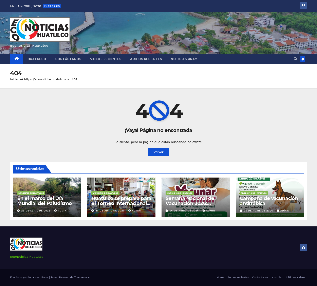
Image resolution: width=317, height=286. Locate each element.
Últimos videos (295, 277)
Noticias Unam (184, 59)
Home (220, 277)
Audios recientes (146, 59)
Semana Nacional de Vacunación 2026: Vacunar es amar (190, 203)
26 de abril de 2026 (36, 210)
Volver (158, 152)
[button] (295, 59)
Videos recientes (105, 59)
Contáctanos (68, 59)
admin (60, 210)
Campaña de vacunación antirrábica (269, 200)
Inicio (14, 79)
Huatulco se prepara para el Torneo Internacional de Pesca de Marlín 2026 (121, 203)
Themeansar (82, 277)
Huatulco (37, 59)
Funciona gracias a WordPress (29, 277)
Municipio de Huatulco (31, 193)
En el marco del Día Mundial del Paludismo (44, 200)
